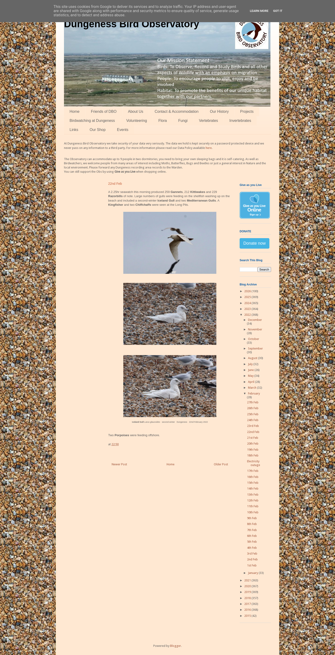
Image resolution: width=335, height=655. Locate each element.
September (255, 348)
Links (74, 130)
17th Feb (252, 471)
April (251, 382)
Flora (162, 121)
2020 (247, 586)
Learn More (259, 11)
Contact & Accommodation (177, 111)
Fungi (183, 121)
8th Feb (252, 524)
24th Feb (252, 420)
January (253, 573)
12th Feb (252, 500)
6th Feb (252, 536)
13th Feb (252, 494)
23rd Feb (253, 426)
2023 (247, 309)
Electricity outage (253, 463)
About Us (135, 111)
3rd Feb (252, 553)
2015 (247, 615)
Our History (219, 111)
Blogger (175, 646)
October (253, 339)
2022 (247, 314)
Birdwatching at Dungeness (92, 121)
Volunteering (136, 121)
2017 (247, 604)
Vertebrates (208, 121)
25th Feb (252, 414)
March (252, 387)
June (251, 370)
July (250, 364)
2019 (247, 592)
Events (122, 130)
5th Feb (252, 541)
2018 (247, 598)
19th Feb (252, 449)
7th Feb (252, 530)
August (253, 358)
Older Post (221, 464)
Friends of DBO (104, 111)
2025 (247, 297)
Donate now (254, 243)
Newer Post (119, 464)
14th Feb (252, 488)
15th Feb (252, 482)
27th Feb (252, 402)
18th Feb (252, 455)
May (251, 375)
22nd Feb (253, 432)
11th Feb (252, 506)
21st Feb (252, 437)
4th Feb (252, 547)
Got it (277, 11)
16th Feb (252, 477)
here (209, 148)
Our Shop (97, 130)
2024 (247, 303)
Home (75, 111)
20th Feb (252, 443)
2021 (247, 580)
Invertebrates (240, 121)
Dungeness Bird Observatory (131, 23)
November (255, 329)
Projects (247, 111)
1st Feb (252, 565)
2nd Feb (252, 559)
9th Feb (252, 518)
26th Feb (252, 408)
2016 (247, 609)
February (254, 393)
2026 (247, 291)
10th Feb (252, 512)
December (255, 320)
